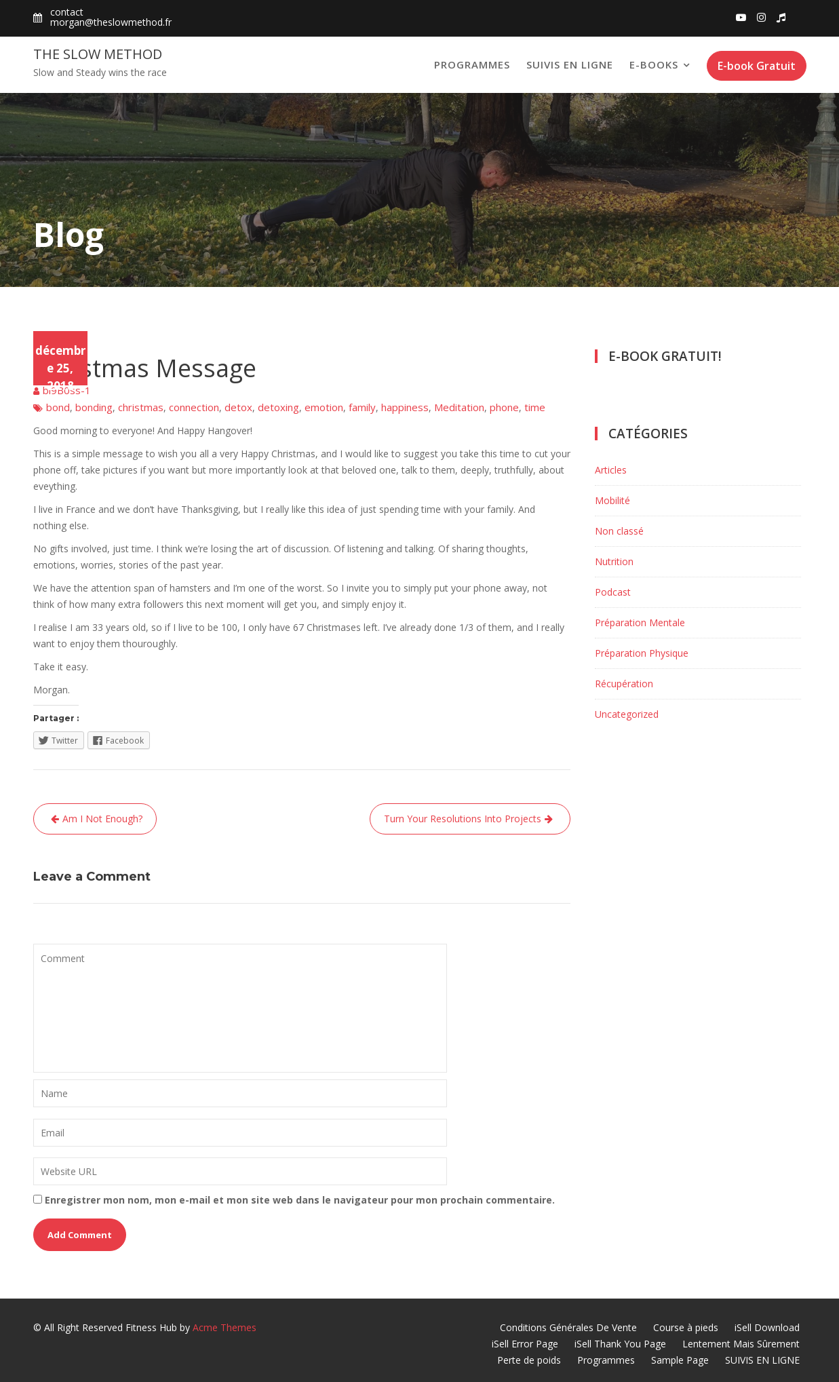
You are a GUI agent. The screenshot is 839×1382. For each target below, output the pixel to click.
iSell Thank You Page (620, 1343)
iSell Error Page (525, 1343)
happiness (405, 407)
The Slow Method (97, 54)
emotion (324, 407)
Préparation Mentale (640, 622)
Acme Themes (224, 1327)
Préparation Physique (641, 653)
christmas (140, 407)
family (362, 407)
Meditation (459, 407)
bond (58, 407)
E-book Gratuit (757, 65)
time (534, 407)
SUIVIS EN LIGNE (569, 64)
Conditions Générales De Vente (568, 1327)
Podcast (613, 592)
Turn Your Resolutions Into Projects (462, 818)
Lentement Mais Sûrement (741, 1343)
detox (238, 407)
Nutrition (614, 561)
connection (194, 407)
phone (504, 407)
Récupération (624, 683)
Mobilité (612, 500)
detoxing (278, 407)
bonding (94, 407)
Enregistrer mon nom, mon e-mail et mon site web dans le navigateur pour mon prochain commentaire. (300, 1199)
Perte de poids (529, 1360)
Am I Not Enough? (102, 818)
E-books (653, 64)
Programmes (472, 64)
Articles (611, 469)
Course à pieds (685, 1327)
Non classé (58, 339)
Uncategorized (627, 714)
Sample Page (680, 1360)
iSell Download (767, 1327)
